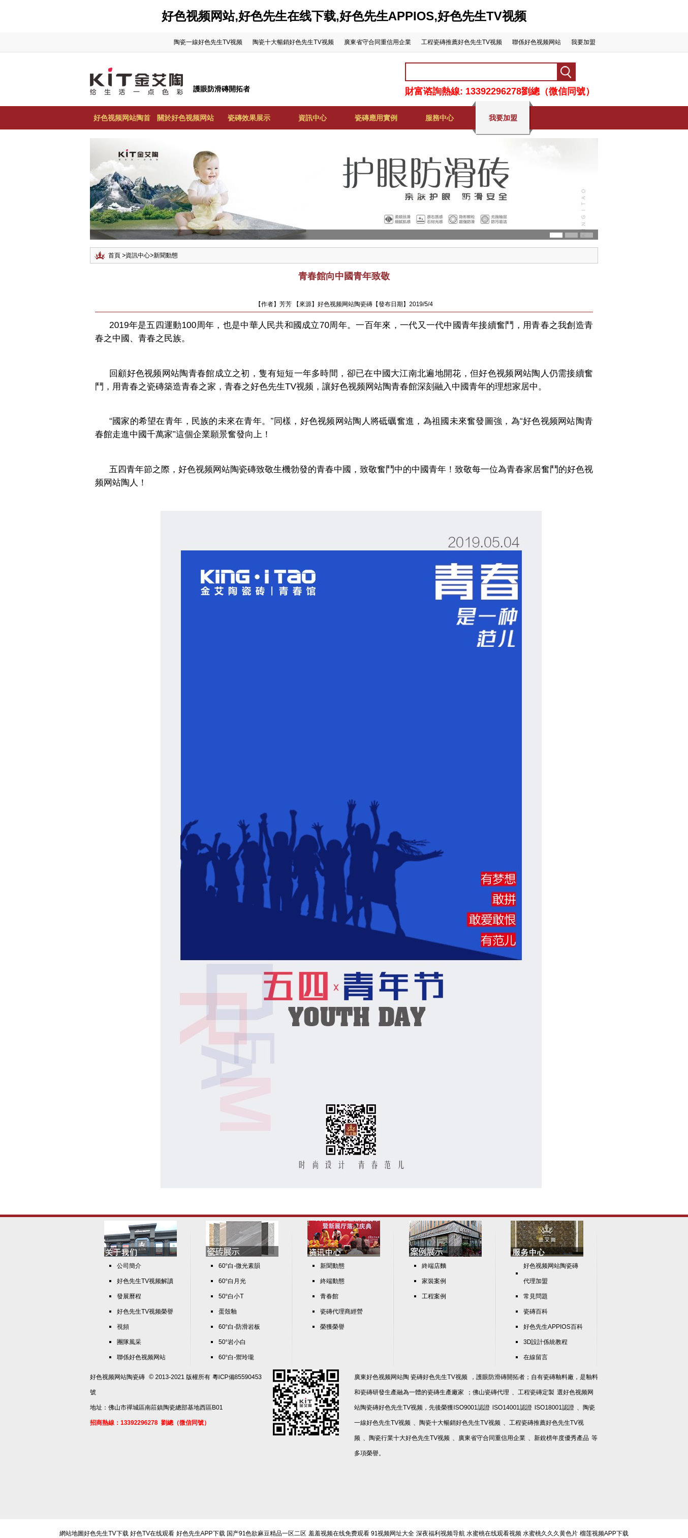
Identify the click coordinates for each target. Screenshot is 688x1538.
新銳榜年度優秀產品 (561, 1438)
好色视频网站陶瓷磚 (117, 1377)
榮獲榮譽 (332, 1326)
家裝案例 (434, 1281)
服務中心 (439, 118)
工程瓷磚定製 (536, 1392)
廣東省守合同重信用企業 (377, 42)
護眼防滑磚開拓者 (221, 89)
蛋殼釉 (227, 1311)
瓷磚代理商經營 (341, 1311)
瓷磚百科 (535, 1311)
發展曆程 (129, 1296)
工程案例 (434, 1296)
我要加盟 (583, 42)
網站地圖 (71, 1533)
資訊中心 (312, 118)
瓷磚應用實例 (376, 118)
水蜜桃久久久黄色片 (550, 1533)
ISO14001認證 (512, 1407)
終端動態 (332, 1281)
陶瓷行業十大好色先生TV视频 (409, 1438)
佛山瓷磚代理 (491, 1392)
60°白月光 (232, 1281)
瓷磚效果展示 (249, 118)
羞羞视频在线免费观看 (338, 1533)
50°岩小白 (232, 1342)
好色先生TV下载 (106, 1533)
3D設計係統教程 (545, 1342)
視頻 (123, 1326)
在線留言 (535, 1357)
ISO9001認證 (471, 1407)
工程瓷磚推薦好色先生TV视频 (461, 42)
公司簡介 (129, 1265)
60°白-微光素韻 (239, 1265)
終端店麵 (434, 1265)
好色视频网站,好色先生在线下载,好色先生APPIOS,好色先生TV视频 (344, 16)
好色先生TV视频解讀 (145, 1281)
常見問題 (535, 1296)
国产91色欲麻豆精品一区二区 (266, 1533)
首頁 (114, 255)
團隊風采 (129, 1342)
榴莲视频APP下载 (604, 1533)
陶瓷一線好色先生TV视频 (208, 42)
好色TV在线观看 (152, 1533)
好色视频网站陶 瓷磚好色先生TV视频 (416, 1377)
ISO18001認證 (554, 1407)
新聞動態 (165, 255)
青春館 (329, 1296)
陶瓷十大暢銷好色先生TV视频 (293, 42)
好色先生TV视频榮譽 (145, 1311)
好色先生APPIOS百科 (553, 1326)
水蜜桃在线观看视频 (493, 1533)
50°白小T (230, 1296)
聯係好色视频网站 (536, 42)
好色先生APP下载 (200, 1533)
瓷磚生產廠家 (445, 1392)
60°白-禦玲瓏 (236, 1357)
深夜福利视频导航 (440, 1533)
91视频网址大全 (392, 1533)
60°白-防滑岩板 (239, 1326)
